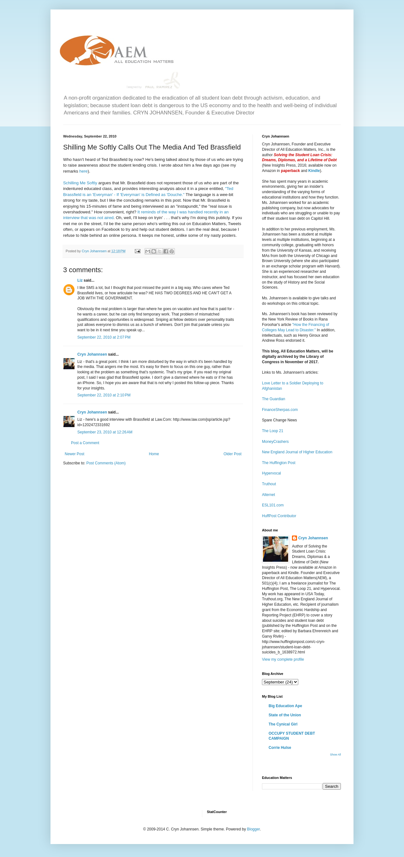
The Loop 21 (272, 431)
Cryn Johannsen (92, 354)
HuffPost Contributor (279, 516)
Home (154, 454)
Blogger (253, 829)
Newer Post (74, 454)
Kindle (314, 170)
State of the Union (285, 715)
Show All (335, 754)
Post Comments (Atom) (106, 463)
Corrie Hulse (280, 747)
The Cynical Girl (283, 724)
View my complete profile (283, 659)
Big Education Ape (285, 706)
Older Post (232, 454)
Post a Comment (85, 443)
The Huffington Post (278, 463)
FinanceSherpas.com (280, 409)
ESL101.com (273, 505)
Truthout (269, 484)
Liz (80, 280)
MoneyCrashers (275, 441)
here (83, 171)
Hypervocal (271, 473)
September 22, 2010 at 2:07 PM (103, 337)
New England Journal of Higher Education (297, 452)
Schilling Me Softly (80, 183)
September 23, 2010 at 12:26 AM (104, 432)
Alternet (268, 495)
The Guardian (273, 399)
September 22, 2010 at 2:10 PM (103, 395)
